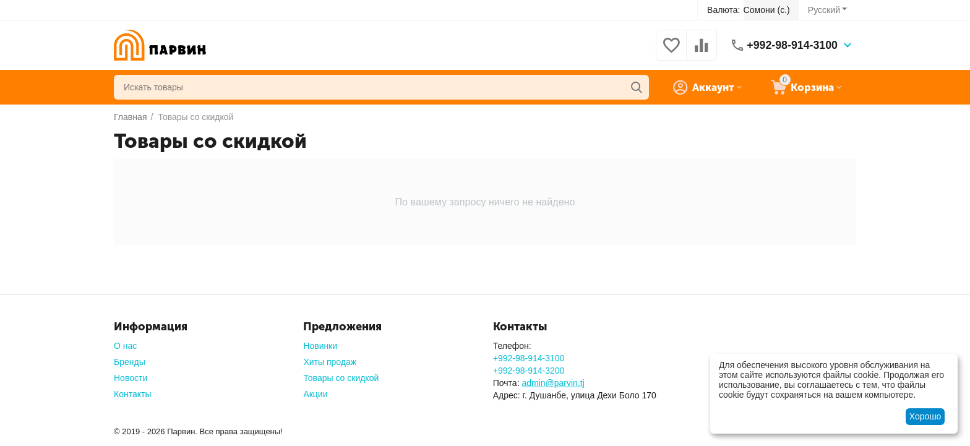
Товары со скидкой (341, 378)
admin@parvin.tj (552, 383)
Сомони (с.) (767, 10)
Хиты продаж (329, 362)
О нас (125, 346)
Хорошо (925, 416)
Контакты (132, 394)
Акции (315, 394)
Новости (130, 378)
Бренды (129, 362)
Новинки (320, 346)
